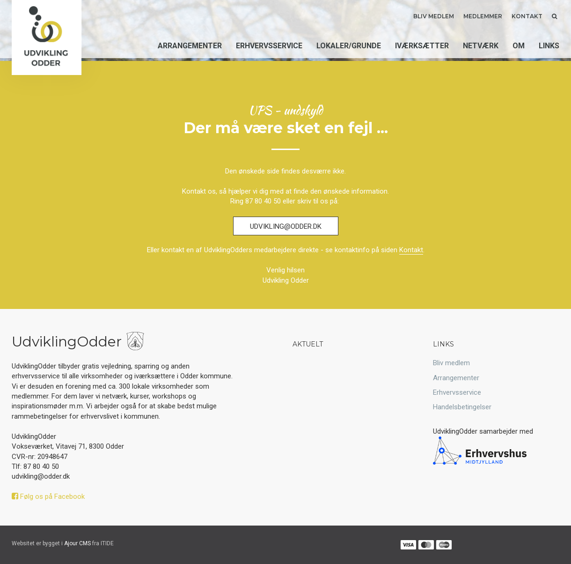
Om (518, 46)
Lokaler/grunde (348, 46)
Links (549, 46)
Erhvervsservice (269, 46)
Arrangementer (190, 46)
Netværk (480, 46)
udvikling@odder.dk (286, 226)
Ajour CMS (77, 543)
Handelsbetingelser (462, 407)
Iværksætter (422, 46)
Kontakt (527, 16)
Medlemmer (482, 16)
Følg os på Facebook (48, 496)
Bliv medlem (433, 16)
